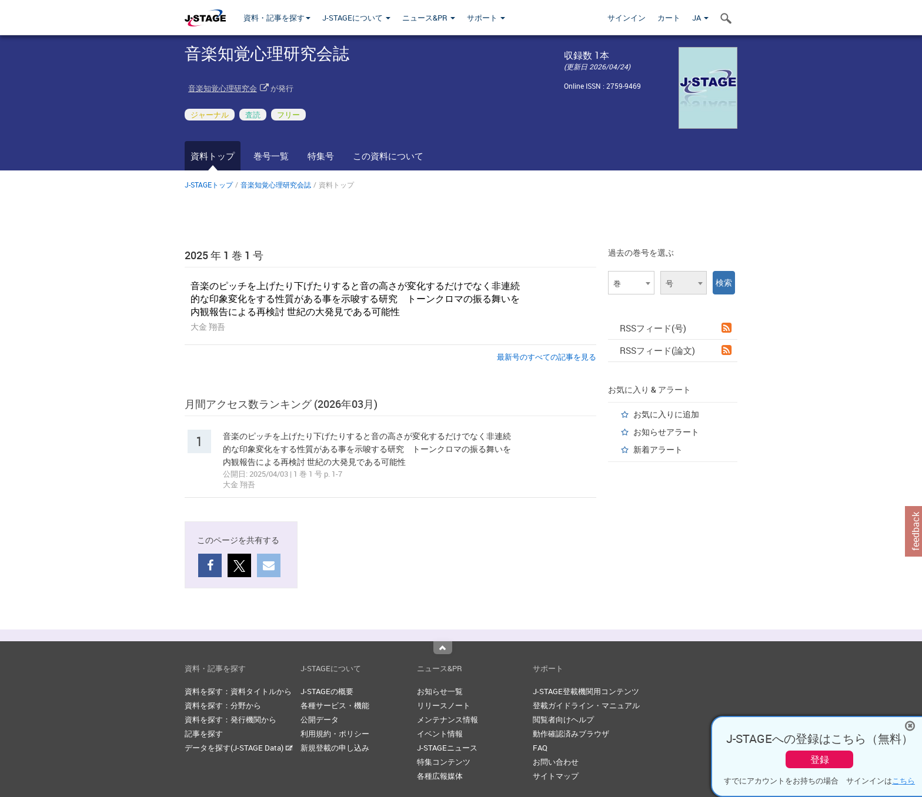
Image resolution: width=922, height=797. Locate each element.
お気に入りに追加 (666, 414)
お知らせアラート (666, 431)
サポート (486, 17)
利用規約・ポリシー (334, 733)
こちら (903, 780)
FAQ (540, 747)
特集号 (321, 156)
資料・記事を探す (276, 17)
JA (700, 17)
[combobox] (631, 282)
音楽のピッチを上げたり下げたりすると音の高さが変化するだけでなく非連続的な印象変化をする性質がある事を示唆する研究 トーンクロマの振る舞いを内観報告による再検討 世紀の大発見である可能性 (355, 298)
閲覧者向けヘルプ (563, 719)
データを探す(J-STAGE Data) (239, 747)
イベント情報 (440, 733)
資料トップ (213, 156)
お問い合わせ (556, 761)
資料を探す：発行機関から (230, 719)
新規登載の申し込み (334, 747)
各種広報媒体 (440, 776)
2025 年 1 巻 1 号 (224, 255)
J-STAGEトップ (209, 184)
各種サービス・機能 (334, 705)
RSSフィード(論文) (675, 350)
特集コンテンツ (443, 761)
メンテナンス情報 (447, 719)
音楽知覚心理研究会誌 (275, 184)
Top (442, 647)
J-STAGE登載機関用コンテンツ (586, 691)
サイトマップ (556, 776)
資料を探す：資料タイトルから (238, 691)
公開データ (319, 719)
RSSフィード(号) (675, 328)
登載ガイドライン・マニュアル (586, 705)
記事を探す (204, 733)
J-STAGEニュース (447, 747)
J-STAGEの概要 (326, 691)
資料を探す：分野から (223, 705)
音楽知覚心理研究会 (222, 88)
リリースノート (443, 705)
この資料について (388, 156)
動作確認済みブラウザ (571, 733)
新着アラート (658, 449)
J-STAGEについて (356, 17)
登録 (819, 759)
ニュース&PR (428, 17)
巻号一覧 (271, 156)
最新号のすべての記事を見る (546, 356)
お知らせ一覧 (440, 691)
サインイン (626, 17)
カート (668, 17)
